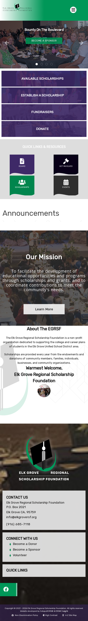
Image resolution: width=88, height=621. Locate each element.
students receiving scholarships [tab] (46, 64)
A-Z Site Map (69, 615)
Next (81, 42)
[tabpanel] (44, 44)
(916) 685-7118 (18, 524)
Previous (6, 42)
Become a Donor (25, 544)
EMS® (58, 611)
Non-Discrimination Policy (25, 615)
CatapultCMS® (46, 611)
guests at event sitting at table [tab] (36, 64)
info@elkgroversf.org (21, 517)
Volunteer (20, 555)
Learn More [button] (44, 309)
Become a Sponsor (26, 549)
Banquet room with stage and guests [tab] (41, 64)
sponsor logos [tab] (51, 64)
